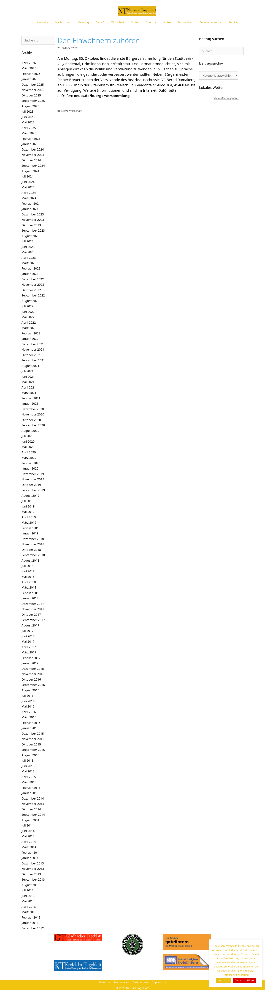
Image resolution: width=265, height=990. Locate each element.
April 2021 (28, 387)
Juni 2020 (27, 441)
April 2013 (28, 907)
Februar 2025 (30, 139)
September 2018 (33, 555)
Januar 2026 (29, 79)
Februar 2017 (30, 658)
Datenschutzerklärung (244, 980)
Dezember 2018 (32, 539)
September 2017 (33, 620)
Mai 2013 (27, 901)
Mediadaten (121, 982)
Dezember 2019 (32, 474)
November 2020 (32, 414)
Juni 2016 (27, 701)
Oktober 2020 (31, 420)
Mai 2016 (27, 706)
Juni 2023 (27, 247)
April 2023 (28, 258)
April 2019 (28, 517)
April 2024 (28, 193)
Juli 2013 (27, 890)
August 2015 (30, 755)
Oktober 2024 (31, 160)
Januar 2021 (29, 403)
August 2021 (30, 366)
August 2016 (30, 690)
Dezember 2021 (32, 344)
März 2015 (28, 782)
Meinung (83, 22)
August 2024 (30, 171)
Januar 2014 (29, 858)
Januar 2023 (29, 274)
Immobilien (185, 22)
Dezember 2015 (32, 733)
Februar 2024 (30, 203)
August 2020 (30, 431)
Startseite (42, 22)
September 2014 (33, 814)
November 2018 (32, 544)
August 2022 (30, 301)
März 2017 (28, 652)
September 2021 (33, 360)
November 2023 (32, 220)
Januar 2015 (29, 793)
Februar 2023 (30, 268)
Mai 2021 (27, 382)
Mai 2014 (27, 836)
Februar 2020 (30, 463)
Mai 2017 (27, 641)
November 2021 (32, 349)
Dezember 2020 (32, 409)
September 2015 (33, 750)
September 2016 (33, 685)
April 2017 (28, 647)
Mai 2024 (27, 187)
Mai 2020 (27, 447)
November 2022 (32, 284)
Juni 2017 (27, 636)
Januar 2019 (29, 533)
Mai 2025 (27, 122)
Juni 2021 (27, 377)
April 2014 (28, 842)
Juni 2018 (27, 571)
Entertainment (212, 22)
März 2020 (28, 458)
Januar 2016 (29, 728)
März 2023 (28, 263)
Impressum (159, 982)
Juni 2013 (27, 896)
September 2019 (33, 490)
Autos (167, 22)
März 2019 (28, 522)
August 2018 (30, 560)
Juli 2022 (27, 306)
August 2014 (30, 820)
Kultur (135, 22)
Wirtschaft (117, 22)
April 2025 (28, 128)
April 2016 (28, 712)
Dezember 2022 (32, 279)
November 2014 (32, 804)
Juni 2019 (27, 506)
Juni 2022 (27, 312)
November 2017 (32, 609)
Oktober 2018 (31, 550)
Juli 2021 (27, 371)
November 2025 (32, 90)
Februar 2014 (30, 852)
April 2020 (28, 452)
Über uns (104, 982)
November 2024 (32, 155)
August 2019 (30, 495)
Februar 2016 (30, 723)
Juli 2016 (27, 696)
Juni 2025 (27, 117)
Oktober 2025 (31, 95)
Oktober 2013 (31, 874)
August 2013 (30, 885)
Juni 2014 (27, 831)
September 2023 (33, 230)
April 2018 (28, 582)
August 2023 (30, 236)
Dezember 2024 (32, 149)
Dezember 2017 (32, 604)
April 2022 (28, 322)
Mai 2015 (27, 771)
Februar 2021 (30, 398)
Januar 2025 (29, 144)
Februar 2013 (30, 917)
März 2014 (28, 847)
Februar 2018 (30, 593)
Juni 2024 (27, 182)
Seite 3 (100, 22)
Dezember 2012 (32, 928)
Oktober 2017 (31, 614)
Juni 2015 (27, 766)
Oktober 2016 (31, 679)
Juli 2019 (27, 501)
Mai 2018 (27, 577)
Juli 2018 (27, 566)
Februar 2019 (30, 528)
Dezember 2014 (32, 798)
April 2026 (28, 63)
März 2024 (28, 198)
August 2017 (30, 625)
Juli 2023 (27, 241)
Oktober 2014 (31, 809)
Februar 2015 (30, 788)
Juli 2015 (27, 760)
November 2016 (32, 674)
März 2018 (28, 587)
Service (233, 22)
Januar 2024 (29, 209)
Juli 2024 (27, 176)
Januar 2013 (29, 923)
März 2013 (28, 912)
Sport (153, 22)
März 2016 (28, 717)
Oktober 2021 (31, 355)
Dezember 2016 (32, 669)
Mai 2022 (27, 317)
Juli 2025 (27, 111)
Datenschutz (140, 982)
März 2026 (28, 68)
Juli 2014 (27, 825)
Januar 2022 (29, 339)
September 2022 (33, 295)
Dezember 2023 (32, 214)
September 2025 (33, 101)
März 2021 (28, 393)
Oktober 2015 (31, 744)
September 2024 (33, 165)
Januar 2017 (29, 663)
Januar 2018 (29, 598)
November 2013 (32, 869)
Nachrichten (63, 22)
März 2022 (28, 328)
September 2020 (33, 425)
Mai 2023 (27, 252)
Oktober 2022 (31, 290)
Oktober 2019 (31, 485)
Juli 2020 (27, 436)
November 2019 (32, 479)
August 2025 (30, 106)
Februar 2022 (30, 333)
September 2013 (33, 879)
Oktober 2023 (31, 225)
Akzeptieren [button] (223, 980)
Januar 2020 (29, 468)
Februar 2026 (30, 74)
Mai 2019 (27, 512)
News (64, 110)
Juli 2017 (27, 631)
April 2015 (28, 777)
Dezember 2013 (32, 863)
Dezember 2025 (32, 84)
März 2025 (28, 133)
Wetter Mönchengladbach (226, 98)
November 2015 (32, 739)
